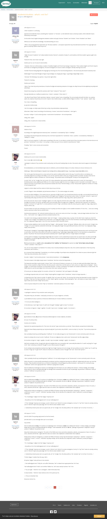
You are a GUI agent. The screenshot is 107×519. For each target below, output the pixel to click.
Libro (73, 505)
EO (103, 3)
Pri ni (54, 505)
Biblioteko (84, 3)
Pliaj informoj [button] (34, 516)
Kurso (69, 3)
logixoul (21, 16)
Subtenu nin (67, 505)
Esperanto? (62, 3)
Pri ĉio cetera (10, 9)
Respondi (94, 14)
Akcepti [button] (99, 516)
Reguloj (86, 505)
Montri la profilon (15, 40)
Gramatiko (76, 3)
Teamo (59, 505)
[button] (90, 2)
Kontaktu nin (93, 505)
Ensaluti (96, 3)
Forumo (3, 9)
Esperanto (14, 504)
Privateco (79, 505)
